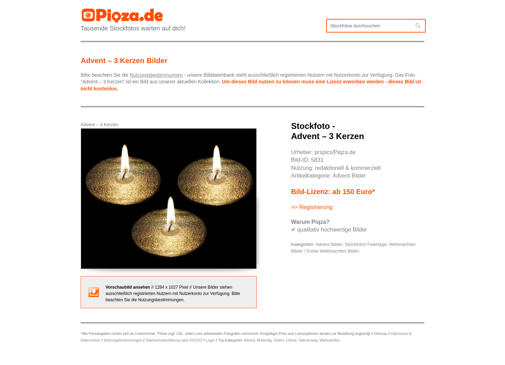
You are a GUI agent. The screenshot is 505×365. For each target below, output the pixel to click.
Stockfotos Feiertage (365, 244)
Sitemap (380, 334)
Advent (249, 340)
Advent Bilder (349, 176)
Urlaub (291, 340)
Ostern (279, 340)
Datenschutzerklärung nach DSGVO (174, 340)
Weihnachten (329, 340)
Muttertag (264, 340)
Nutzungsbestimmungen (123, 340)
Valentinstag (307, 340)
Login (210, 340)
